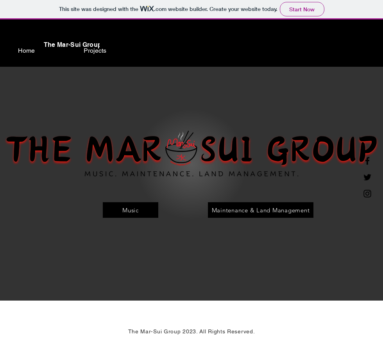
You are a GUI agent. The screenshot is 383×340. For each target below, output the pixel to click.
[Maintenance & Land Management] (260, 210)
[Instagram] (367, 194)
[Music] (130, 210)
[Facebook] (367, 161)
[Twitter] (367, 177)
